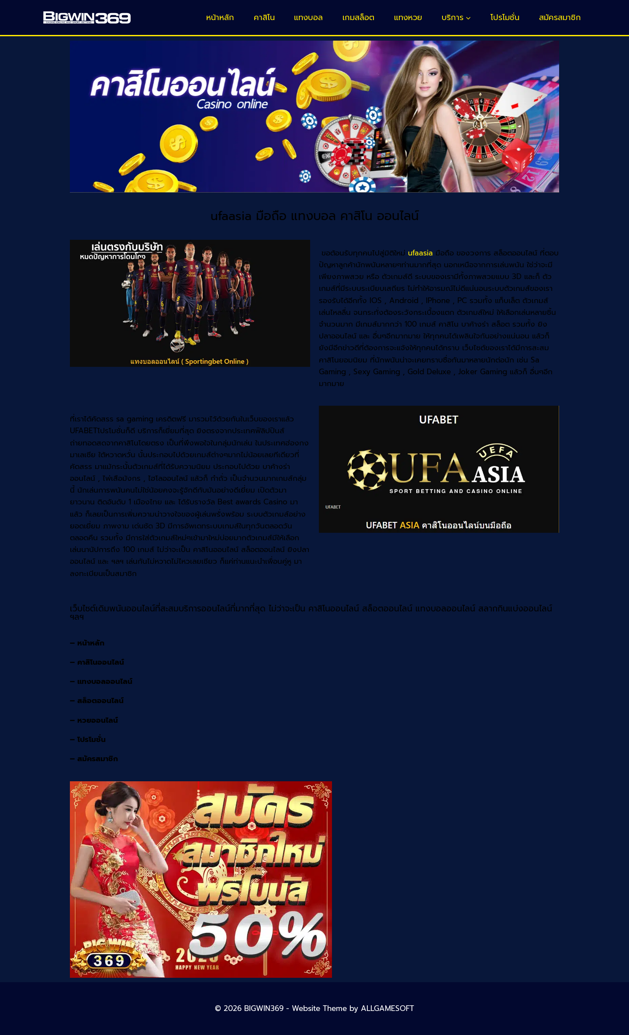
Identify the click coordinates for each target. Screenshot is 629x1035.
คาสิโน (264, 17)
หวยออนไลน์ (97, 720)
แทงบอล (308, 17)
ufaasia (420, 253)
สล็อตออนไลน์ (100, 700)
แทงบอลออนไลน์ (104, 681)
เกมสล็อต (358, 17)
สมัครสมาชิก (560, 17)
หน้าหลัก (220, 17)
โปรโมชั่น (505, 17)
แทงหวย (408, 17)
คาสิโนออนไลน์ (100, 662)
